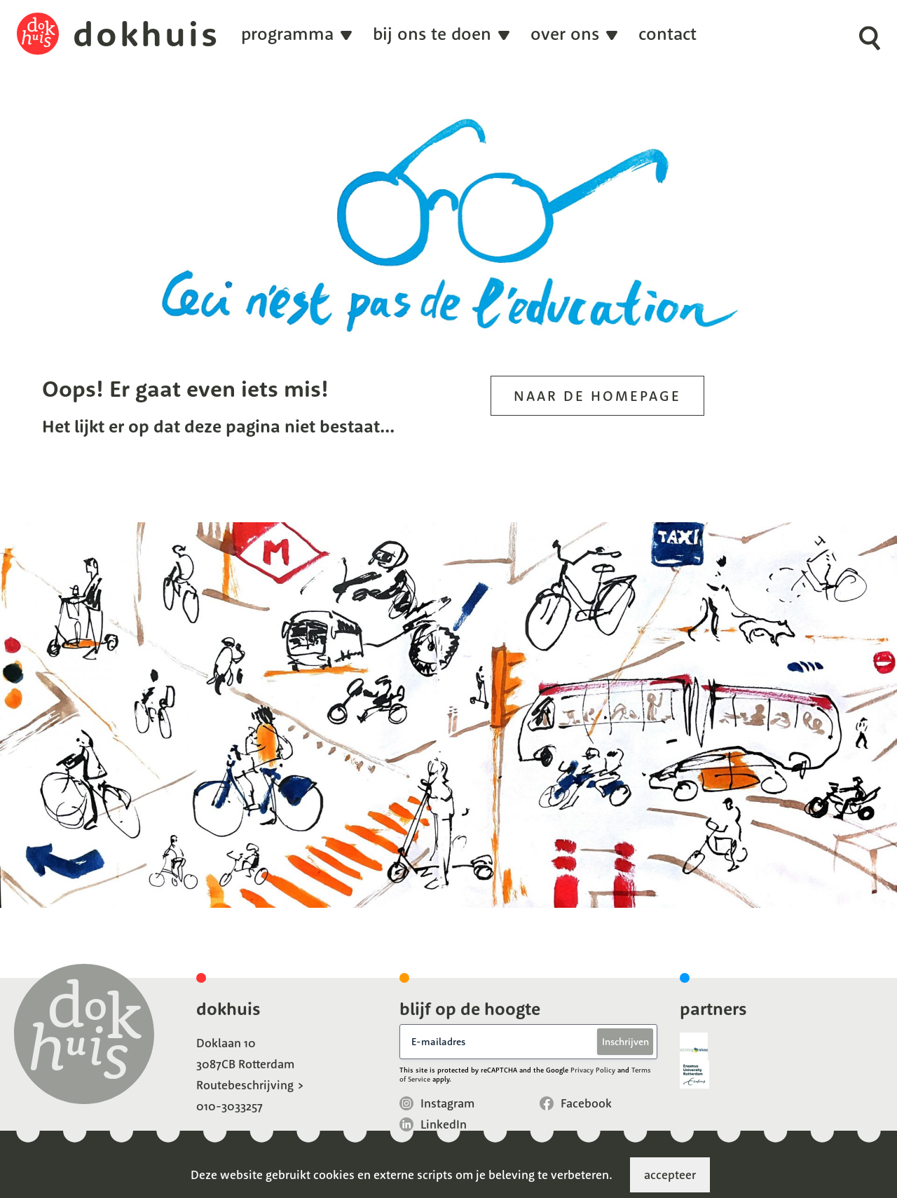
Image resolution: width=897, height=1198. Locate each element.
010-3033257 (229, 1105)
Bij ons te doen (432, 34)
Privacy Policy (592, 1070)
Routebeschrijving (245, 1084)
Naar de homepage (597, 395)
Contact (667, 34)
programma (287, 34)
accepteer (670, 1174)
